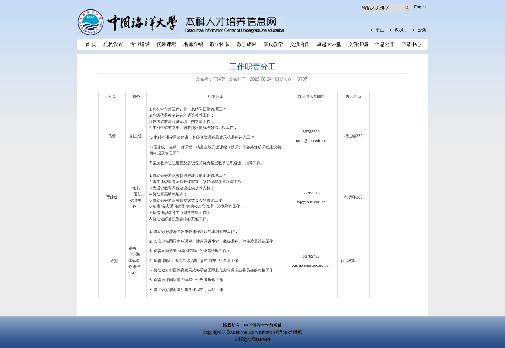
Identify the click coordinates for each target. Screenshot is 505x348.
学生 (380, 29)
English (420, 7)
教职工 (401, 29)
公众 (422, 29)
